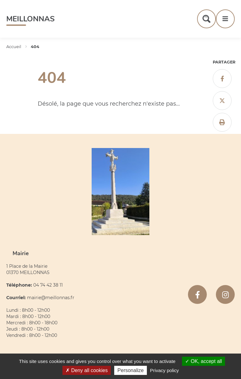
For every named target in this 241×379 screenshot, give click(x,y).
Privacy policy (164, 370)
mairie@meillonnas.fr (50, 297)
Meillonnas (30, 19)
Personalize (130, 370)
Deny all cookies (87, 370)
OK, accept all (203, 361)
